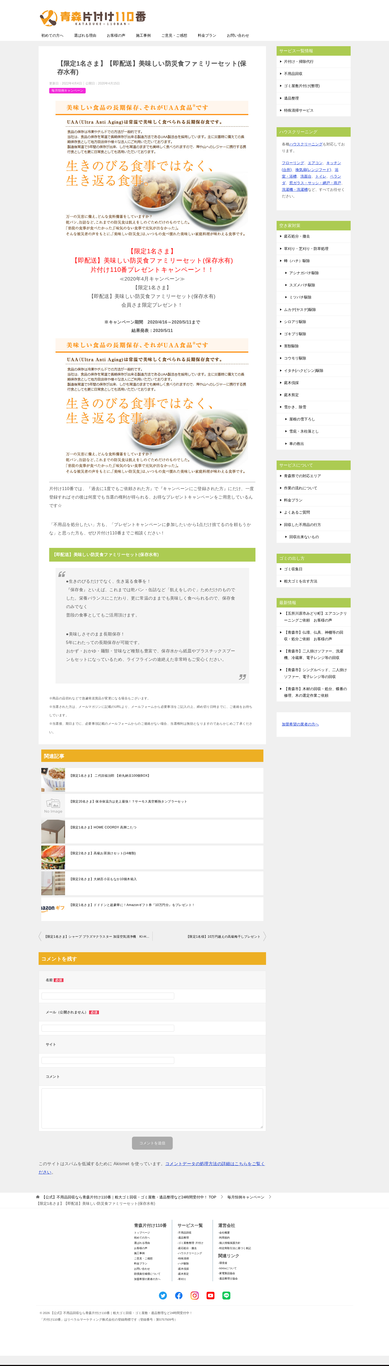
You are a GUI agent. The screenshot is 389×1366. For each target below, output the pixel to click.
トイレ (320, 186)
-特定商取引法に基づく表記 (234, 1258)
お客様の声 (116, 46)
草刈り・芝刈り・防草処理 (306, 259)
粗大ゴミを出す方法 (300, 591)
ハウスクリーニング (306, 154)
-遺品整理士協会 (227, 1288)
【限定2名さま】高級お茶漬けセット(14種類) (102, 863)
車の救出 (296, 454)
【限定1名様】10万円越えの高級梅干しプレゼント (223, 947)
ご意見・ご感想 (174, 46)
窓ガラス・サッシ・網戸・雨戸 (315, 193)
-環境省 (222, 1273)
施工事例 (143, 46)
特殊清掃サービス (299, 120)
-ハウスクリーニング (189, 1263)
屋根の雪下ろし (302, 429)
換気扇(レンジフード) (313, 180)
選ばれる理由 (85, 46)
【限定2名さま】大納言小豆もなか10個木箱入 (103, 889)
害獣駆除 (291, 356)
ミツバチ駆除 (300, 307)
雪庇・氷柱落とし (304, 441)
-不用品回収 (184, 1242)
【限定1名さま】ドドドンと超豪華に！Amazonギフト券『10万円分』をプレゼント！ (132, 915)
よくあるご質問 (297, 522)
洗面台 (306, 186)
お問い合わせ (238, 46)
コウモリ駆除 (295, 368)
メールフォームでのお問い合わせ (301, 31)
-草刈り (181, 1289)
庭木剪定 (291, 405)
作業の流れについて (300, 498)
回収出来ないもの (304, 547)
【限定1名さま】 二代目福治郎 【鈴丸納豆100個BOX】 (110, 786)
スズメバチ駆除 (302, 295)
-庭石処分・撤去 (187, 1258)
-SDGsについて (227, 1278)
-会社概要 (224, 1242)
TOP (129, 1207)
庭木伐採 (291, 393)
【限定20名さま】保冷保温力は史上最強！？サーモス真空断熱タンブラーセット (128, 812)
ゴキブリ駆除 (295, 344)
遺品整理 (291, 108)
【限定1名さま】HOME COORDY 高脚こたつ (103, 837)
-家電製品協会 (226, 1283)
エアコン (315, 173)
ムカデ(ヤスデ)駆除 (300, 320)
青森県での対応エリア (302, 486)
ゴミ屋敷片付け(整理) (302, 96)
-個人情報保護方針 (229, 1253)
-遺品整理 (183, 1247)
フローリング (293, 173)
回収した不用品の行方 (302, 535)
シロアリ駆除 (295, 332)
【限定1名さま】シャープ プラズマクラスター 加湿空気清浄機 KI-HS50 (98, 947)
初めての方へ (52, 46)
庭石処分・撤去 (297, 246)
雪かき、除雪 (295, 417)
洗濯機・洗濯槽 (295, 200)
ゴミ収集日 (293, 579)
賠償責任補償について (147, 1284)
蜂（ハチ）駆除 (297, 271)
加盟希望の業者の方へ (300, 734)
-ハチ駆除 (183, 1273)
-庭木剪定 (183, 1284)
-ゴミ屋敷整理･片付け (190, 1253)
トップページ (142, 1242)
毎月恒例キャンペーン (67, 101)
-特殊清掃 (183, 1268)
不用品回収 (293, 84)
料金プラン (207, 46)
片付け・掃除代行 (299, 72)
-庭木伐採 (183, 1279)
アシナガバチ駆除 (304, 283)
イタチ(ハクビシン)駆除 (303, 381)
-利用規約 (224, 1247)
